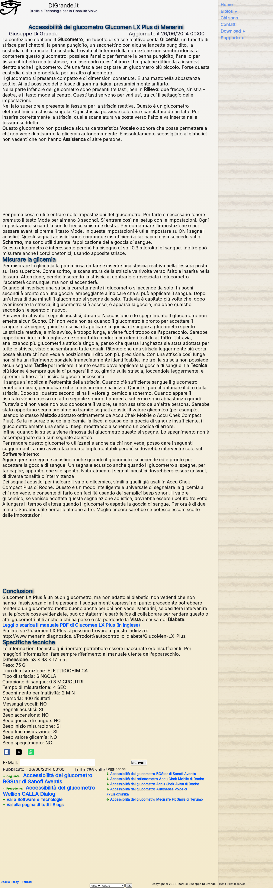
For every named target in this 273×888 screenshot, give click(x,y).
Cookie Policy (9, 882)
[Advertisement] (106, 176)
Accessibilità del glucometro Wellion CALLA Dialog (49, 791)
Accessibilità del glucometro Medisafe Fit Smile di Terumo (154, 799)
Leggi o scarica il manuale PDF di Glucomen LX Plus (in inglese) (71, 625)
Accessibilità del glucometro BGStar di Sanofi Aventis (47, 778)
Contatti (228, 24)
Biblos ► (229, 11)
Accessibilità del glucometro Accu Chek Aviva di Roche (152, 784)
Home (227, 4)
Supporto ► (233, 37)
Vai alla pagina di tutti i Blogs (33, 804)
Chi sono (229, 17)
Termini (27, 882)
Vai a (32, 799)
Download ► (233, 31)
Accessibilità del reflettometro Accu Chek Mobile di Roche (155, 779)
